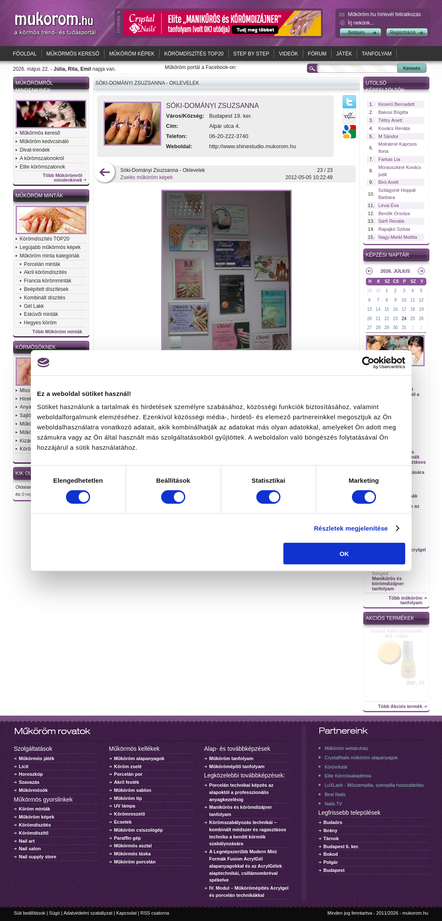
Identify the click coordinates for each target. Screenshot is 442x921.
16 (395, 309)
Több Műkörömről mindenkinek (62, 178)
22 (386, 318)
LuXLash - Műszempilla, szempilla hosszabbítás (374, 785)
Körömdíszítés (35, 824)
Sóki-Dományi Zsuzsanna (212, 105)
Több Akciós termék (400, 706)
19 (421, 309)
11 (412, 300)
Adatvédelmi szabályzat (88, 912)
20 (369, 318)
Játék (344, 54)
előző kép (104, 173)
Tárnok (331, 838)
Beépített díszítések (46, 289)
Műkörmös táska (132, 853)
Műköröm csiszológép (138, 829)
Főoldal (25, 54)
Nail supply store (38, 856)
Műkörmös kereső (73, 54)
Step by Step (251, 54)
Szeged (380, 573)
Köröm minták (34, 808)
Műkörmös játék (37, 758)
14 (378, 309)
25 (412, 318)
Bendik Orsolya (394, 213)
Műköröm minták (39, 196)
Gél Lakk (34, 306)
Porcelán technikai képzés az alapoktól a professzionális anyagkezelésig (241, 792)
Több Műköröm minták (57, 331)
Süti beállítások (30, 912)
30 (378, 290)
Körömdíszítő (34, 832)
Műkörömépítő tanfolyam (237, 766)
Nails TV (333, 803)
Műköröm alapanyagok (139, 758)
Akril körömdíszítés (45, 272)
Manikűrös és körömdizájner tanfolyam (388, 583)
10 (404, 300)
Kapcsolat (126, 912)
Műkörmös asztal (133, 845)
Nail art (27, 841)
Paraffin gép (127, 838)
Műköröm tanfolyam (231, 758)
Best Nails (335, 794)
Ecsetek (123, 821)
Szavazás (29, 782)
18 (412, 309)
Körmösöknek (36, 347)
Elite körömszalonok (42, 167)
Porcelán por (128, 774)
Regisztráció (403, 32)
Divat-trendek (35, 150)
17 (404, 309)
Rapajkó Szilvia (394, 229)
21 (378, 318)
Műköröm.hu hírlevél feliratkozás (384, 14)
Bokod (331, 854)
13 (369, 309)
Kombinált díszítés (45, 298)
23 (395, 318)
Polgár (331, 862)
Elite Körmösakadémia (348, 775)
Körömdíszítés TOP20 (193, 54)
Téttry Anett (390, 120)
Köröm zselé (128, 766)
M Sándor (389, 136)
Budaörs (333, 822)
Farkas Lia (389, 159)
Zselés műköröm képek (147, 177)
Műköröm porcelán (135, 861)
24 (404, 318)
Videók (288, 54)
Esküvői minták (41, 314)
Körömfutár (336, 766)
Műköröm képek (131, 54)
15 (386, 309)
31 (404, 327)
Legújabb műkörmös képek (50, 247)
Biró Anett (389, 182)
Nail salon (30, 848)
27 (369, 327)
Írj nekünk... (361, 23)
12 (421, 300)
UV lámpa (124, 805)
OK (344, 553)
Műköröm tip (128, 798)
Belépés (356, 32)
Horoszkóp (31, 774)
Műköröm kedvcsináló (44, 141)
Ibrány (331, 830)
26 (421, 318)
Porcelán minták (42, 264)
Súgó (54, 912)
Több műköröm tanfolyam (405, 600)
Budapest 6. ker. (341, 846)
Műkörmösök (33, 790)
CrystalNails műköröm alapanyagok (361, 757)
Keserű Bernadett (397, 104)
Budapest (334, 870)
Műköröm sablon (132, 790)
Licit (24, 766)
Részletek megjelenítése (351, 527)
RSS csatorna (154, 912)
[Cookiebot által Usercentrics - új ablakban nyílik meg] (368, 362)
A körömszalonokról (42, 158)
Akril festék (126, 782)
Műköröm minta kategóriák (50, 256)
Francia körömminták (47, 281)
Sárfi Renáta (391, 221)
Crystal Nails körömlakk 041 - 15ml (396, 633)
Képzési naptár (387, 255)
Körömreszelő (129, 813)
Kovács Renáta (394, 128)
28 (378, 327)
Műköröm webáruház (346, 748)
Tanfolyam (377, 54)
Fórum (317, 54)
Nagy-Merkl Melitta (398, 237)
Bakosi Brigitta (393, 112)
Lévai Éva (389, 205)
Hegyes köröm (40, 323)
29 (369, 290)
